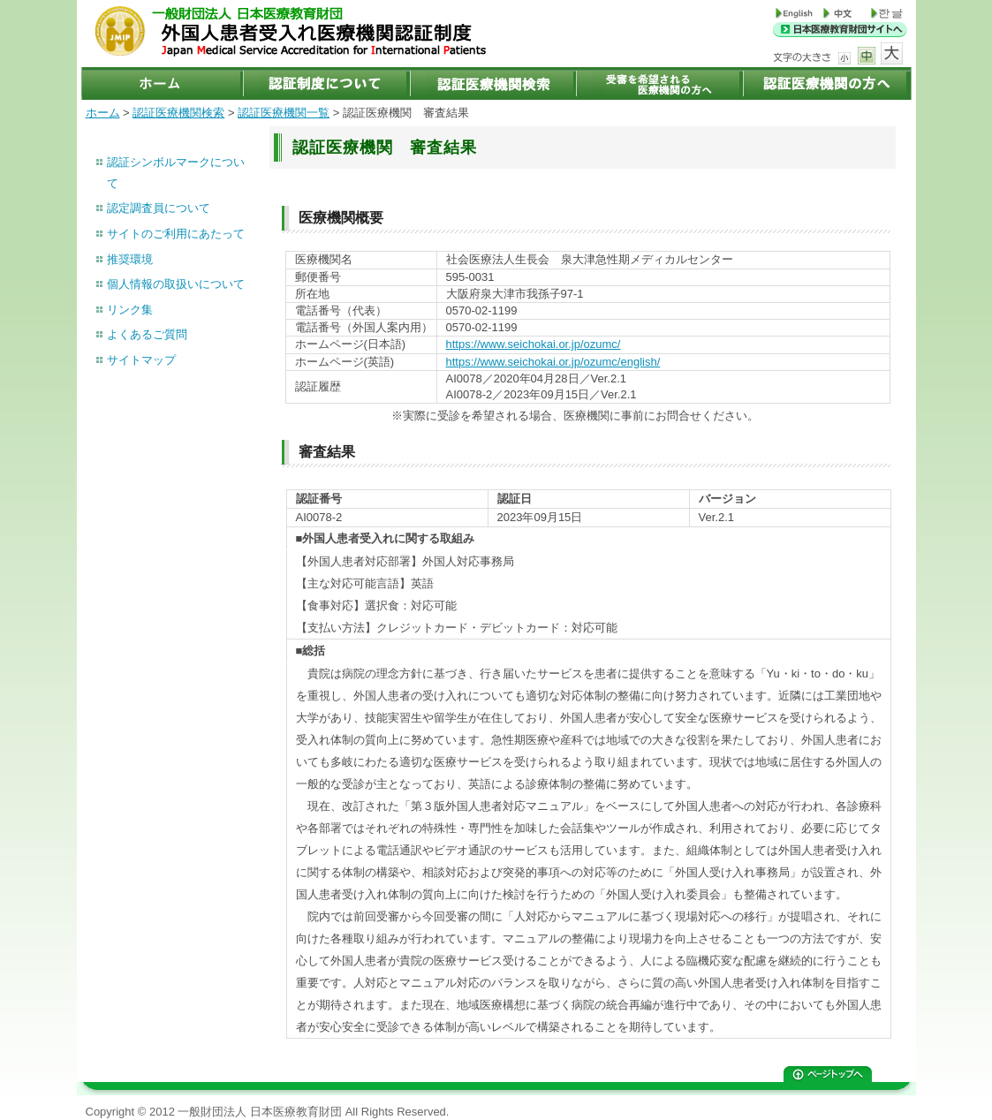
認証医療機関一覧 (283, 112)
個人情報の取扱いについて (176, 284)
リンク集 (130, 309)
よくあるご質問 (147, 334)
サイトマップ (141, 360)
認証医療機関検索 (178, 112)
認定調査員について (158, 208)
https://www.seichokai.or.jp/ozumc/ (533, 344)
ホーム (103, 112)
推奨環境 (130, 259)
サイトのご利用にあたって (176, 233)
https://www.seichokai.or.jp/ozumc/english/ (553, 361)
